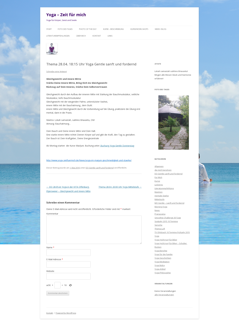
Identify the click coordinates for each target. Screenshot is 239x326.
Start (49, 29)
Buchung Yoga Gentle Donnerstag (117, 145)
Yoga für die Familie (164, 254)
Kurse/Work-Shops (139, 29)
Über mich (81, 36)
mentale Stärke (162, 195)
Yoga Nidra (160, 265)
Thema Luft (160, 228)
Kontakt (97, 36)
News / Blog (160, 29)
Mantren (158, 192)
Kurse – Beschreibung (113, 29)
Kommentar (52, 213)
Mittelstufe (159, 199)
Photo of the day (87, 29)
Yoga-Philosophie (163, 272)
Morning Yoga (161, 206)
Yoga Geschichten (163, 258)
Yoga (157, 236)
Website (50, 271)
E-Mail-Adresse (54, 259)
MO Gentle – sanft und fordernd (169, 203)
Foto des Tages (65, 29)
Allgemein (159, 166)
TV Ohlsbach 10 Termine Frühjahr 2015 (172, 232)
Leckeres (159, 184)
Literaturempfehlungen (58, 36)
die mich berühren (163, 170)
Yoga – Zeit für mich (66, 14)
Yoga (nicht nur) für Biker (166, 239)
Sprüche (158, 225)
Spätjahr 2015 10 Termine (166, 221)
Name (50, 247)
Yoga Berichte (161, 250)
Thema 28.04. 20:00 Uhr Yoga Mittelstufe (120, 186)
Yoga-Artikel (160, 269)
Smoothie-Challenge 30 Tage (168, 217)
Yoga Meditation (162, 261)
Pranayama (160, 214)
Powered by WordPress (66, 313)
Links (110, 36)
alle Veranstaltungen (164, 294)
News (157, 210)
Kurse (157, 181)
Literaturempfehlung (164, 188)
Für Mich (158, 177)
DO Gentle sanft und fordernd (100, 167)
